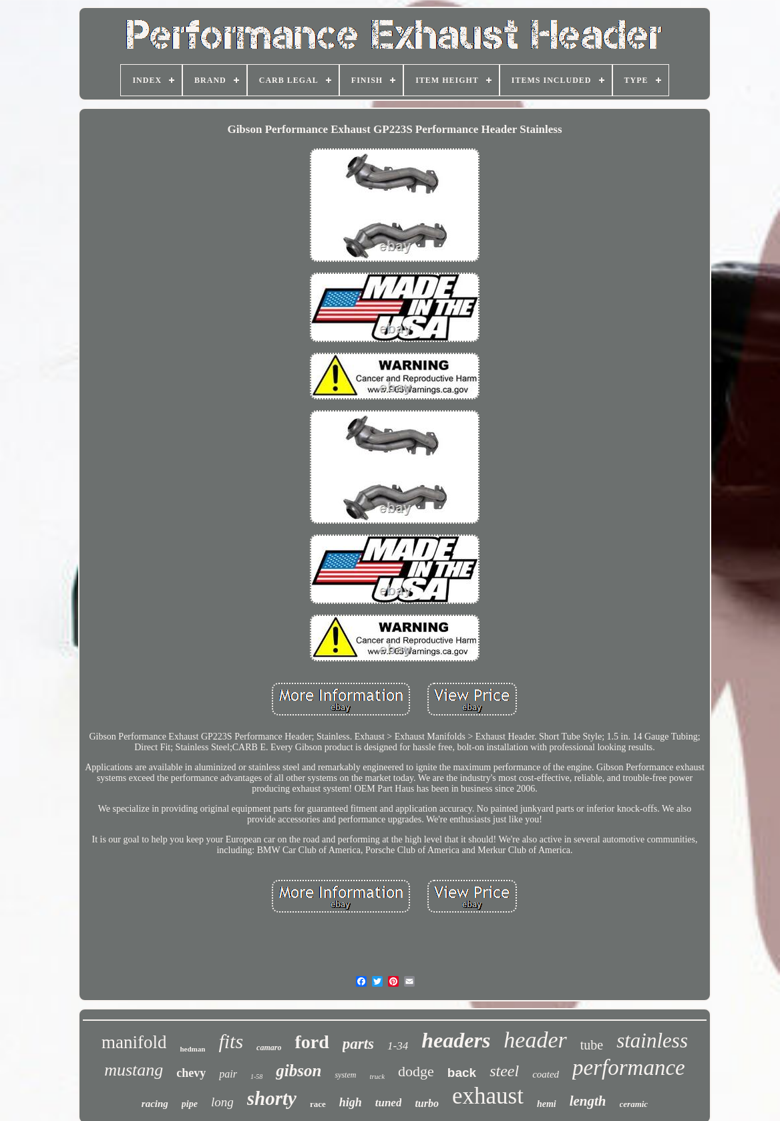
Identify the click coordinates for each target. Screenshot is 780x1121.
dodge (416, 1071)
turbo (427, 1103)
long (222, 1102)
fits (230, 1041)
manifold (134, 1042)
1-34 (397, 1045)
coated (545, 1074)
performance (628, 1068)
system (345, 1075)
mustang (133, 1070)
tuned (388, 1102)
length (588, 1101)
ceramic (634, 1104)
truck (377, 1076)
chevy (191, 1073)
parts (358, 1043)
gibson (298, 1071)
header (535, 1039)
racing (155, 1103)
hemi (546, 1104)
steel (504, 1071)
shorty (272, 1098)
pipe (190, 1104)
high (350, 1102)
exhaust (488, 1096)
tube (591, 1044)
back (461, 1073)
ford (312, 1041)
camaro (268, 1047)
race (318, 1104)
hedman (192, 1049)
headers (455, 1040)
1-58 (256, 1076)
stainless (652, 1040)
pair (228, 1074)
